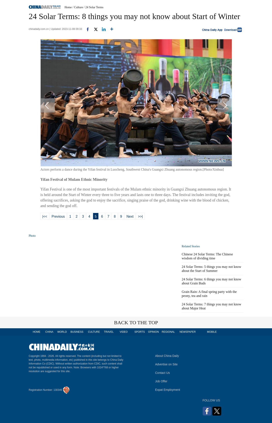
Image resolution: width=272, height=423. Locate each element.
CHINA (49, 331)
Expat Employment (167, 389)
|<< (44, 216)
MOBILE (212, 331)
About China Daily (167, 356)
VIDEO (124, 331)
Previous (58, 216)
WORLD (62, 331)
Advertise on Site (166, 364)
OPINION (153, 331)
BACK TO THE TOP (136, 322)
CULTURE (94, 331)
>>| (140, 216)
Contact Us (162, 372)
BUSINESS (77, 331)
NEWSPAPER (187, 331)
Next (129, 216)
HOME (36, 331)
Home (68, 7)
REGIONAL (168, 331)
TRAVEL (109, 331)
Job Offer (161, 381)
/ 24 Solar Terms (93, 7)
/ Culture (77, 7)
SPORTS (139, 331)
